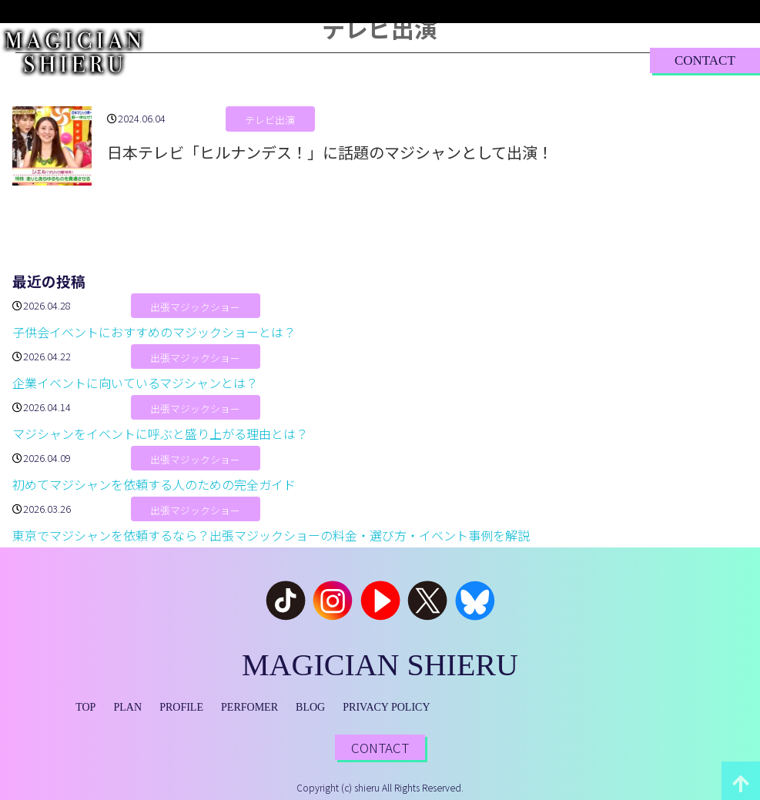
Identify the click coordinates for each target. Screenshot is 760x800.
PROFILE (337, 59)
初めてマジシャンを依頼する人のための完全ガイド (154, 484)
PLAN (272, 59)
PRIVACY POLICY (386, 707)
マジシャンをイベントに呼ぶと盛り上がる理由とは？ (160, 433)
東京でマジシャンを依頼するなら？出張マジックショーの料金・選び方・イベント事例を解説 (271, 535)
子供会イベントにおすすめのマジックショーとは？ (154, 332)
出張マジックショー (195, 307)
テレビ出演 (270, 119)
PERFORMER (423, 59)
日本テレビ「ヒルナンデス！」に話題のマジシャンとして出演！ (330, 152)
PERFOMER (249, 707)
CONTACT (705, 60)
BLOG (500, 59)
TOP (220, 59)
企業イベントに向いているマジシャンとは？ (135, 382)
